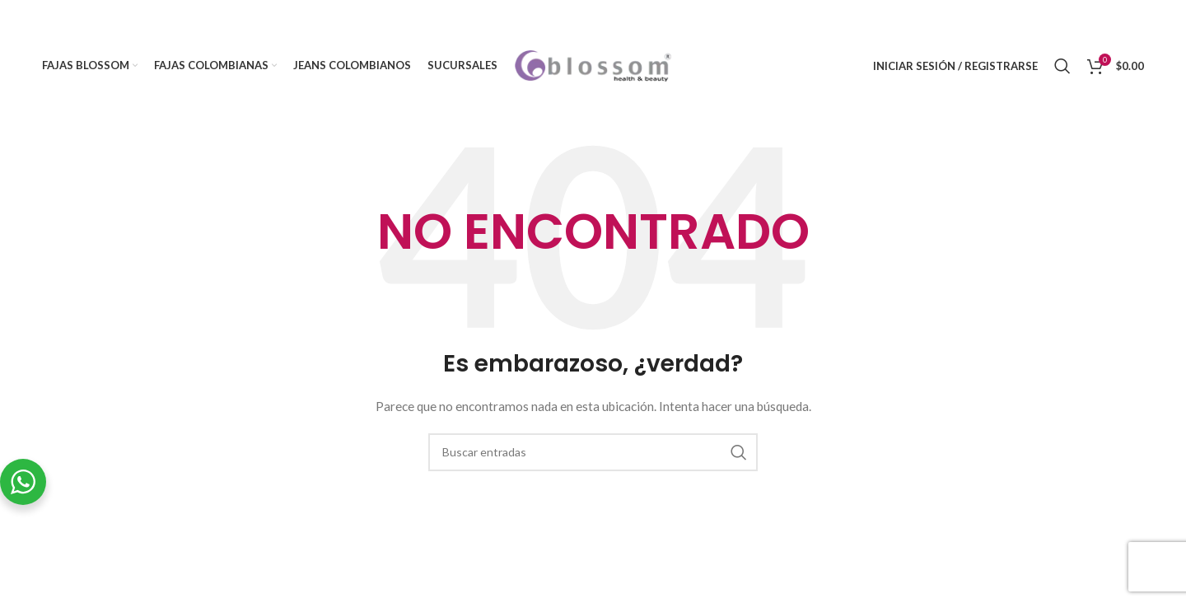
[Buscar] (1062, 65)
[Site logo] (593, 65)
